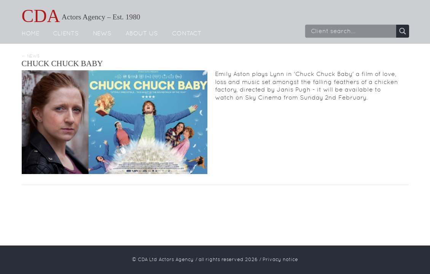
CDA (41, 16)
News (102, 33)
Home (30, 33)
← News (31, 56)
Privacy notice (280, 259)
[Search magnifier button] (402, 31)
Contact (186, 33)
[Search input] (352, 31)
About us (142, 33)
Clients (66, 33)
